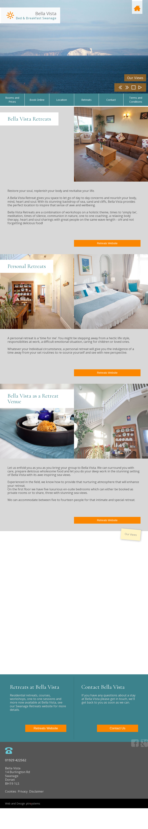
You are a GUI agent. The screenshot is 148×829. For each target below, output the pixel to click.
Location (61, 100)
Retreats (86, 100)
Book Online (37, 100)
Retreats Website (107, 243)
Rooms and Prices (12, 99)
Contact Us (120, 747)
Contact (111, 100)
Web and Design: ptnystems (25, 824)
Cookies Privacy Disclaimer (26, 810)
